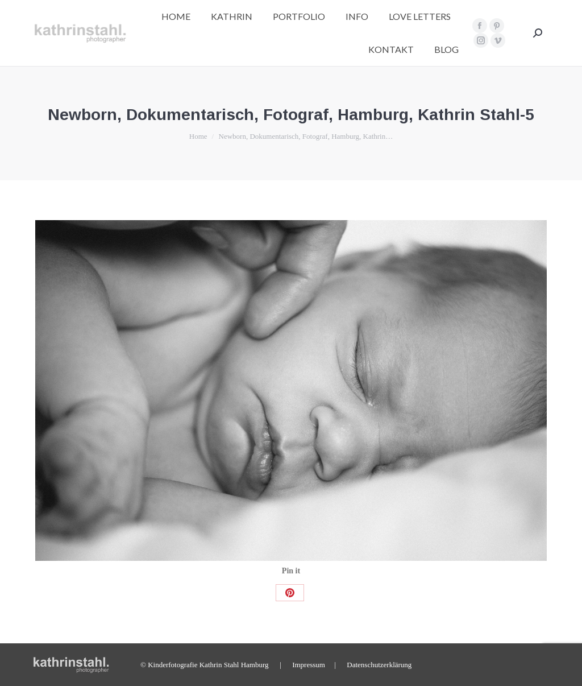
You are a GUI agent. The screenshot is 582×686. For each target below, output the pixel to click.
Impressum (308, 664)
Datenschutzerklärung (379, 664)
